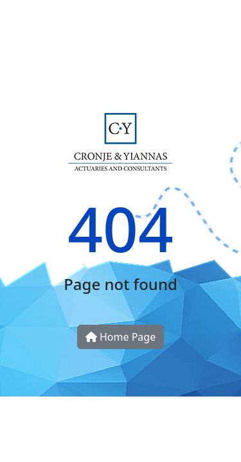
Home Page (120, 337)
